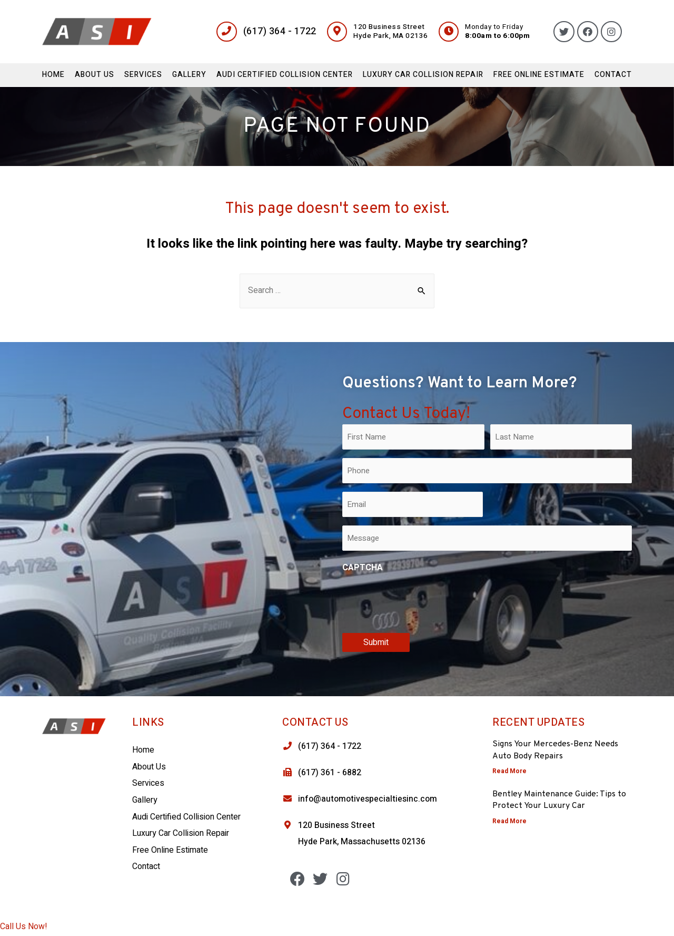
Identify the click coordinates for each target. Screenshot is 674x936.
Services (143, 74)
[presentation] (422, 601)
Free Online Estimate (538, 74)
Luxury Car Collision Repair (423, 74)
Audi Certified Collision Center (284, 74)
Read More (509, 771)
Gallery (189, 74)
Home (53, 74)
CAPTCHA (362, 568)
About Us (94, 74)
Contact (613, 74)
